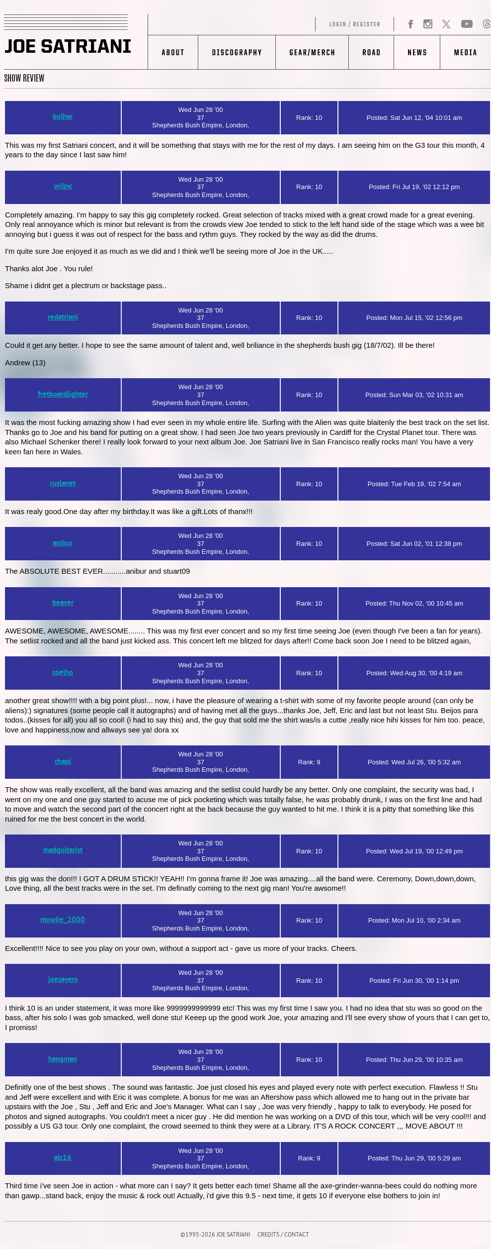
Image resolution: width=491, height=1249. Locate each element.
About (173, 52)
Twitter (446, 24)
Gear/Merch (311, 52)
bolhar (63, 117)
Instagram (427, 24)
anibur (63, 543)
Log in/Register (271, 24)
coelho (62, 673)
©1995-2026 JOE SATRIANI (215, 1235)
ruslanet (63, 484)
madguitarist (62, 850)
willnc (63, 187)
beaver (63, 603)
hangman (62, 1059)
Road (371, 52)
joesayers (63, 980)
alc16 (63, 1158)
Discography (236, 52)
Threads (486, 24)
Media (465, 52)
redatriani (63, 317)
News (417, 52)
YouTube (467, 24)
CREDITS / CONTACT (283, 1235)
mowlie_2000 (62, 920)
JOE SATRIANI (76, 42)
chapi (63, 762)
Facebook (411, 24)
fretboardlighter (63, 395)
